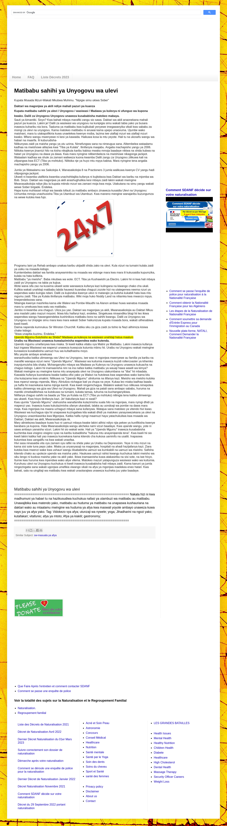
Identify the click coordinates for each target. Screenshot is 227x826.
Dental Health (162, 767)
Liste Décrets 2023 (55, 77)
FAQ (31, 77)
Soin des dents (95, 761)
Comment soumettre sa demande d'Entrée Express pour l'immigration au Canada (190, 322)
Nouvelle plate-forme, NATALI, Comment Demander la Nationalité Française (188, 334)
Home (16, 77)
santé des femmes (97, 776)
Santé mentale (95, 752)
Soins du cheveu (96, 766)
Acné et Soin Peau (97, 723)
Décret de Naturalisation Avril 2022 (39, 731)
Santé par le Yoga (97, 757)
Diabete (159, 752)
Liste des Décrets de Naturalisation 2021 (43, 724)
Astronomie (93, 728)
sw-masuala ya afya (45, 535)
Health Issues (162, 733)
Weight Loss (161, 781)
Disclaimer (92, 791)
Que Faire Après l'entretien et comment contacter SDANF (54, 686)
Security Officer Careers (169, 776)
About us (91, 796)
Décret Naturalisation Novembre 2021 (41, 786)
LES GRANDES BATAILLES (171, 723)
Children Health (163, 747)
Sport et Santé (95, 771)
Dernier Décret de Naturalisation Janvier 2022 (46, 779)
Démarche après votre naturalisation (40, 760)
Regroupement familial (32, 712)
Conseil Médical (96, 737)
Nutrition (91, 747)
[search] (105, 12)
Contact (91, 801)
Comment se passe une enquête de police (44, 691)
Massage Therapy (165, 772)
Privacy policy (94, 786)
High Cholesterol (164, 762)
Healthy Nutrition (164, 743)
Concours (92, 732)
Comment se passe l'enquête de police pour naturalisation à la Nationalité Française (189, 294)
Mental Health (162, 738)
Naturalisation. (27, 708)
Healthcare (92, 742)
